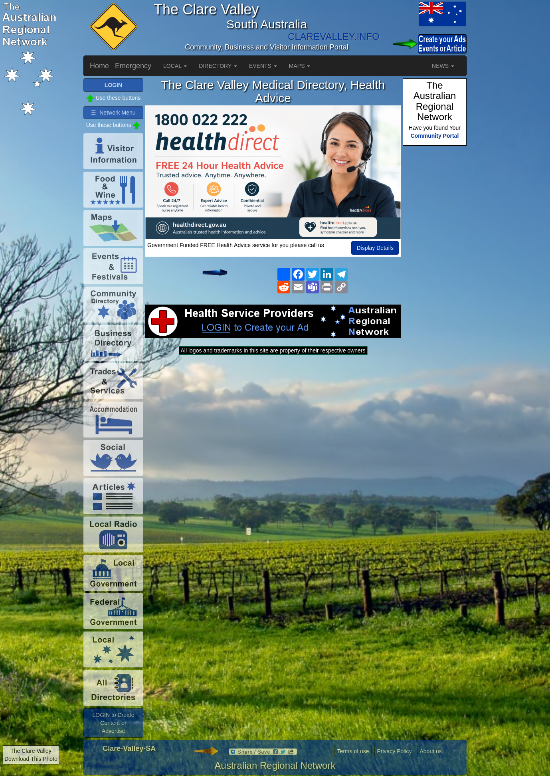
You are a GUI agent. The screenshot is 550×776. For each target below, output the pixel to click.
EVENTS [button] (263, 66)
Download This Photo (30, 759)
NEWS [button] (443, 66)
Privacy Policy (394, 751)
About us (430, 751)
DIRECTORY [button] (218, 66)
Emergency (133, 66)
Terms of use (353, 751)
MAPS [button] (300, 66)
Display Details (375, 248)
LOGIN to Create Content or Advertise (113, 723)
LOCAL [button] (175, 66)
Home (99, 66)
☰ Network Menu (113, 112)
